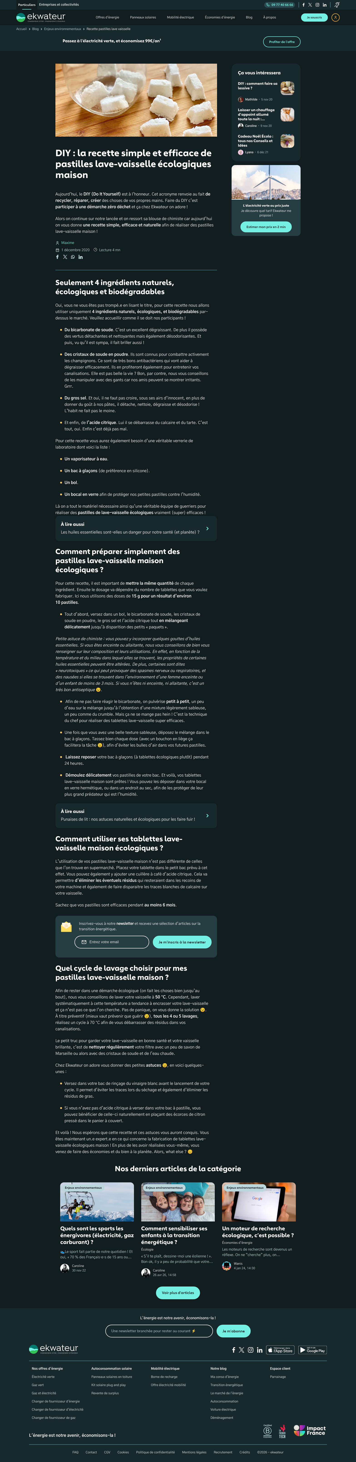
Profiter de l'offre (282, 42)
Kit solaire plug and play (108, 1385)
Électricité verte (43, 1377)
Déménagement (221, 1417)
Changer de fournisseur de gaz (54, 1417)
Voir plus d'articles (178, 1293)
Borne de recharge (164, 1377)
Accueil (21, 29)
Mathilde (251, 99)
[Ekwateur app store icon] (280, 1349)
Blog (35, 29)
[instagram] (317, 5)
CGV (107, 1452)
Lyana (249, 152)
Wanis (238, 1263)
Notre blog (218, 1368)
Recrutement (223, 1452)
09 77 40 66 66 (279, 5)
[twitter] (310, 5)
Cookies (123, 1452)
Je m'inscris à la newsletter (182, 942)
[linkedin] (324, 5)
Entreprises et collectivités (59, 4)
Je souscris (314, 17)
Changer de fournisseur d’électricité (57, 1409)
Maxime (67, 243)
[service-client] (337, 5)
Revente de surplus (105, 1393)
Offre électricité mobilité (168, 1385)
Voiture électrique (223, 1409)
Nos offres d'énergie (47, 1368)
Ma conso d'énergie (224, 1377)
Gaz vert (38, 1385)
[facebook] (304, 5)
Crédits (245, 1452)
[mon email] (159, 1331)
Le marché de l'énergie (226, 1393)
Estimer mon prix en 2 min (266, 227)
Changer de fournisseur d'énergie (56, 1401)
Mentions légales (194, 1452)
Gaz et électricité (44, 1393)
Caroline (251, 126)
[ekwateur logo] (40, 17)
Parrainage (278, 1377)
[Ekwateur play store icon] (312, 1349)
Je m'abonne (233, 1331)
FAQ (75, 1452)
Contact (91, 1452)
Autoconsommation (224, 1401)
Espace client (280, 1368)
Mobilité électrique (165, 1368)
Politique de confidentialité (155, 1452)
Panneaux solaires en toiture (111, 1377)
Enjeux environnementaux (62, 29)
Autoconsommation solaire (111, 1368)
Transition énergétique (226, 1385)
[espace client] (335, 17)
